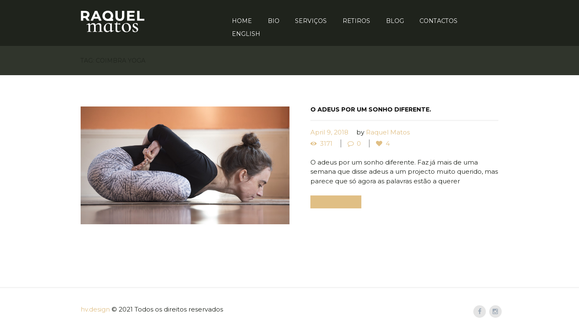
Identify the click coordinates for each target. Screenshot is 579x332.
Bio (273, 21)
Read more (335, 202)
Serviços (311, 21)
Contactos (438, 21)
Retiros (356, 21)
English (246, 34)
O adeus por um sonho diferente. (370, 109)
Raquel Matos (388, 132)
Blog (395, 21)
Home (242, 21)
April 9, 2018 (329, 132)
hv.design (95, 309)
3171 (326, 143)
